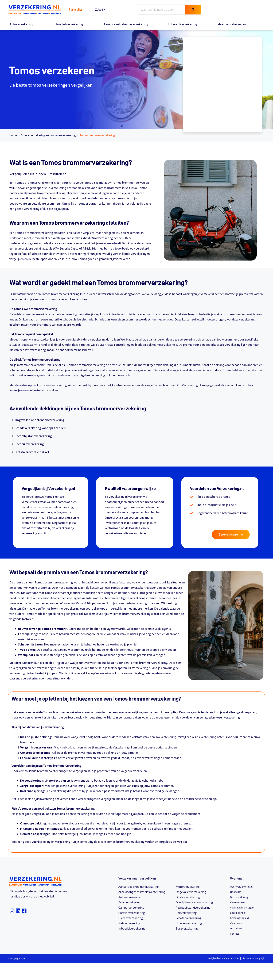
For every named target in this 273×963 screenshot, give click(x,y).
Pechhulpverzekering (29, 444)
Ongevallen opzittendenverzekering (39, 420)
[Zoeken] (193, 9)
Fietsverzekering (129, 923)
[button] (136, 420)
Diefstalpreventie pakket (32, 452)
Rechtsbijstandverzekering (33, 436)
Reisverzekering (186, 913)
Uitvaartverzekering (182, 24)
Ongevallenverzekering (191, 892)
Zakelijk (100, 10)
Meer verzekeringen (231, 24)
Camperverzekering (131, 908)
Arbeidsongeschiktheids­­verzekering (141, 892)
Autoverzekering (21, 24)
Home (13, 135)
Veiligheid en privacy (218, 958)
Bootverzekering (129, 902)
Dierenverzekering (130, 918)
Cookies (235, 958)
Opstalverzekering (188, 897)
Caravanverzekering (131, 913)
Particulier (75, 10)
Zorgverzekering (187, 928)
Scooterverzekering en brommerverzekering (48, 135)
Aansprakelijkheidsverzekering (125, 24)
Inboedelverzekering (68, 24)
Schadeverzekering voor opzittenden (40, 428)
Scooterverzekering (188, 918)
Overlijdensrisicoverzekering (194, 902)
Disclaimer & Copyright (253, 958)
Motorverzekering (188, 887)
